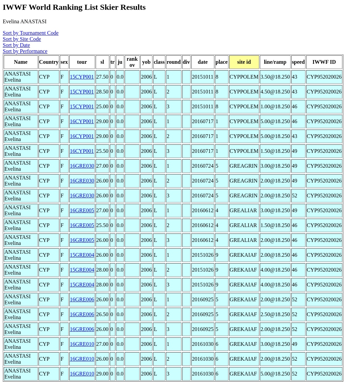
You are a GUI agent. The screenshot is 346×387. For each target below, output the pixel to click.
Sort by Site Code (22, 39)
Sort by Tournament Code (30, 33)
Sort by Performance (25, 51)
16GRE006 (82, 299)
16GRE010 (82, 344)
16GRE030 (82, 166)
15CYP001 (82, 77)
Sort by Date (16, 45)
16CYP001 (82, 121)
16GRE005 (82, 210)
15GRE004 (82, 255)
